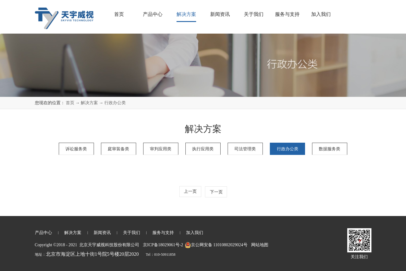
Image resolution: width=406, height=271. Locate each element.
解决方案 (89, 103)
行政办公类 (115, 103)
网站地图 (258, 245)
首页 (119, 14)
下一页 (216, 192)
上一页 (190, 191)
